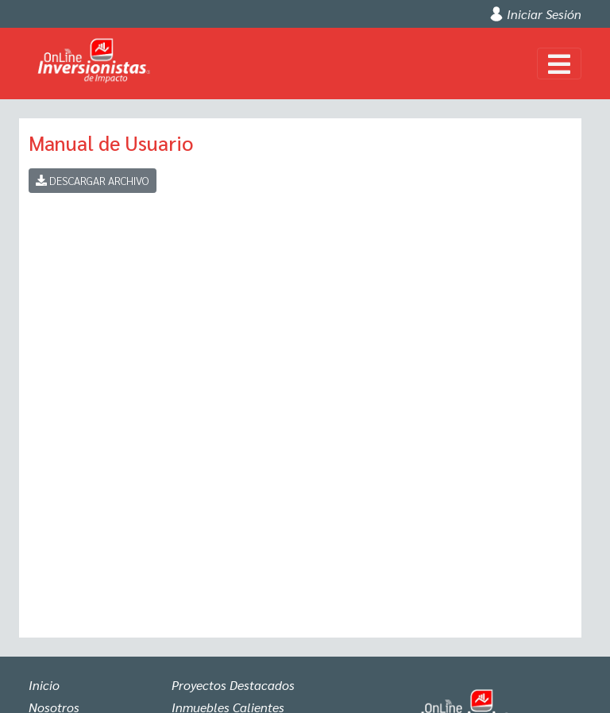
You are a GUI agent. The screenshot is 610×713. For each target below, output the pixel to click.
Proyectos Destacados (233, 684)
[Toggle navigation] (559, 63)
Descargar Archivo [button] (92, 180)
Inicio (44, 684)
